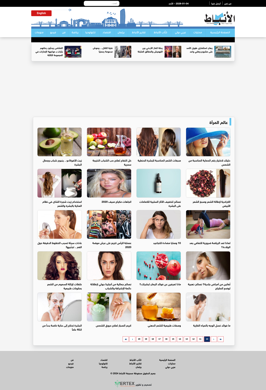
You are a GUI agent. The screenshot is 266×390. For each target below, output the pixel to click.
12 (193, 339)
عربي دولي (180, 33)
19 (146, 339)
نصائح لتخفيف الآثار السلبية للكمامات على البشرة (160, 203)
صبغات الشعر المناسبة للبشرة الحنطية (159, 160)
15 (173, 339)
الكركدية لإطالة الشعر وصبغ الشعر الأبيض (211, 203)
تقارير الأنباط (139, 33)
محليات (197, 33)
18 (153, 339)
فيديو (53, 33)
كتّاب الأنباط (160, 33)
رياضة (75, 33)
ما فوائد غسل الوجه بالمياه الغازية (211, 325)
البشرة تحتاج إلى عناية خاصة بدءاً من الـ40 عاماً (62, 327)
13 (187, 339)
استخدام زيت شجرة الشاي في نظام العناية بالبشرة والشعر (62, 203)
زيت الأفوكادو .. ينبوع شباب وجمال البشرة (62, 162)
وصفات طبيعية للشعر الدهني (164, 325)
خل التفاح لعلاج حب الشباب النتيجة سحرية (112, 162)
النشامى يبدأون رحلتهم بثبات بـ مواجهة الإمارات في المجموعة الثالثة (49, 51)
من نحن (227, 3)
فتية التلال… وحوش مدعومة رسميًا (103, 49)
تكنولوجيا (90, 33)
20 (139, 339)
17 (159, 339)
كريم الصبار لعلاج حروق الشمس (113, 325)
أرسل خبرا (216, 3)
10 (207, 339)
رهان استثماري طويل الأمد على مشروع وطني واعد (199, 49)
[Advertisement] (133, 90)
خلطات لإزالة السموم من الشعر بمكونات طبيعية (64, 286)
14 (180, 339)
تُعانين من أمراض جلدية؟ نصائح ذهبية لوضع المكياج (209, 286)
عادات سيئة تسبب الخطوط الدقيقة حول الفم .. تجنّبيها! (59, 244)
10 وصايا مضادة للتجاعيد (167, 242)
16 (166, 339)
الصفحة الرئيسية (220, 33)
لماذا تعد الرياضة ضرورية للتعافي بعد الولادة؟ (209, 244)
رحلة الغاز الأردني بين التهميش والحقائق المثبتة (150, 49)
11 (200, 339)
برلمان (121, 33)
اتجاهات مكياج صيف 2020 (116, 201)
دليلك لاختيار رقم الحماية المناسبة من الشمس (209, 162)
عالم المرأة (219, 121)
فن (63, 33)
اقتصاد (107, 33)
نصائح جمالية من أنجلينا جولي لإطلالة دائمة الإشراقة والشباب (110, 286)
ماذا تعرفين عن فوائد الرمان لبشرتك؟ (160, 284)
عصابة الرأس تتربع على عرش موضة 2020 (111, 244)
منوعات (39, 33)
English (41, 13)
